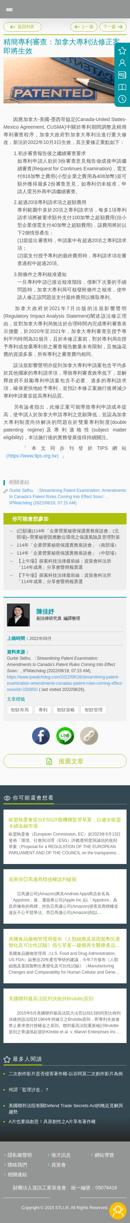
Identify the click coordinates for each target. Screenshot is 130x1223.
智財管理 (94, 709)
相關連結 (17, 1174)
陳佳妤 (45, 611)
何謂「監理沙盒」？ (29, 1089)
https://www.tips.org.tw (32, 456)
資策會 (58, 1165)
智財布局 (20, 709)
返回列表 (26, 26)
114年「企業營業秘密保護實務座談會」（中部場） (68, 553)
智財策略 (66, 709)
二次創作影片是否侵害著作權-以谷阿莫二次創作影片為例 (66, 1073)
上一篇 (83, 27)
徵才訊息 (61, 1155)
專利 (42, 709)
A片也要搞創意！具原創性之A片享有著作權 (52, 1121)
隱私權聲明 (20, 1155)
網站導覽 (104, 1155)
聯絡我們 (17, 1165)
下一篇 (113, 25)
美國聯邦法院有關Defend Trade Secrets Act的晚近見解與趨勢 (66, 1108)
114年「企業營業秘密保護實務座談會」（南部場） (68, 545)
